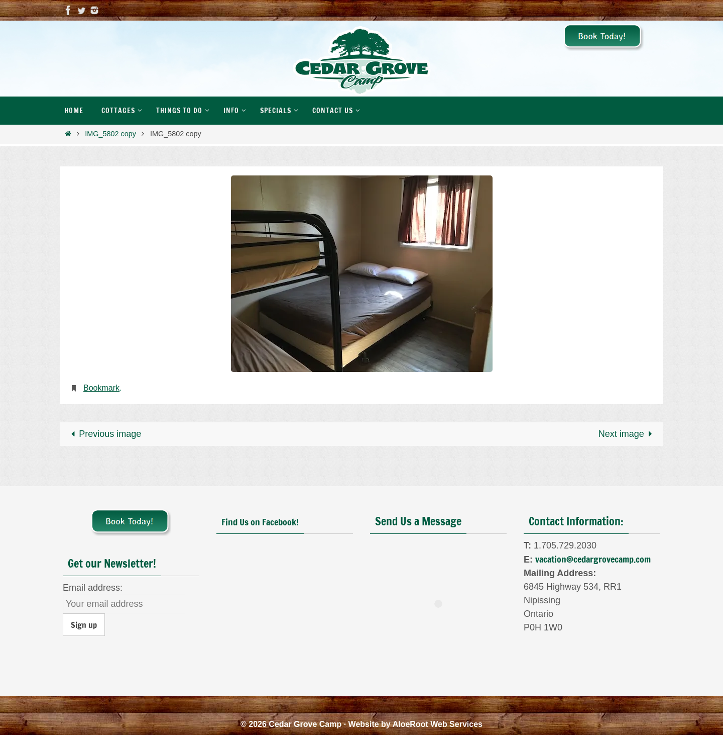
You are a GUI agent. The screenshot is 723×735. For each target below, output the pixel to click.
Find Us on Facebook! (260, 521)
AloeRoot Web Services (438, 724)
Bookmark (101, 388)
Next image (627, 434)
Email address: (93, 588)
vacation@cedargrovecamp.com (593, 559)
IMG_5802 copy (110, 134)
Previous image (103, 434)
